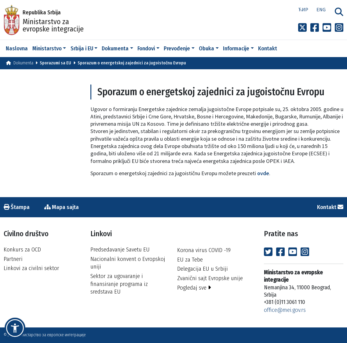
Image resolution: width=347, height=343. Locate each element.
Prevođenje (177, 48)
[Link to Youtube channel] (327, 28)
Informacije (236, 48)
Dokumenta (115, 48)
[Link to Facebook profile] (314, 28)
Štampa (17, 207)
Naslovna (17, 48)
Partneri (13, 258)
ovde (263, 173)
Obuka (206, 48)
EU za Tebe (190, 259)
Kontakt (267, 48)
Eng (321, 9)
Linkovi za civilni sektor (31, 268)
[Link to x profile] (302, 28)
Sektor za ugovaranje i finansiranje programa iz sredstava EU (119, 284)
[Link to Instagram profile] (339, 28)
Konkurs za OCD (22, 249)
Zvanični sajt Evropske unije (210, 278)
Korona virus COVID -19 (204, 250)
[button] (15, 328)
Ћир (303, 9)
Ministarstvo (47, 48)
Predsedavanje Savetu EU (120, 249)
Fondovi (146, 48)
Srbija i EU (82, 48)
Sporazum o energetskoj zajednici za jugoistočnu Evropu (132, 63)
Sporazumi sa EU (55, 63)
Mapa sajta (61, 207)
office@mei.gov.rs (285, 309)
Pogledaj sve (194, 287)
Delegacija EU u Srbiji (202, 268)
